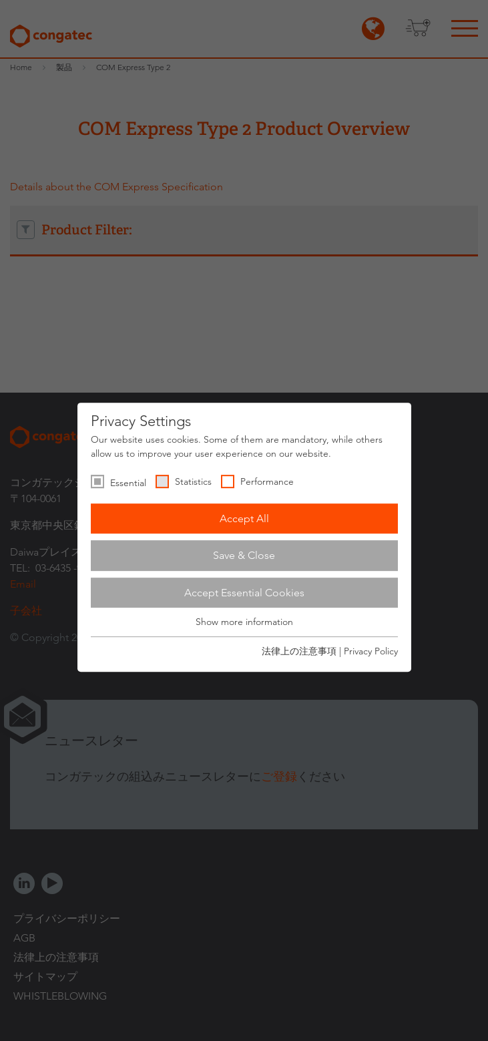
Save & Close (244, 555)
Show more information (244, 622)
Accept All (244, 518)
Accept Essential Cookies (244, 592)
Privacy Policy (371, 651)
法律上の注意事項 (299, 651)
